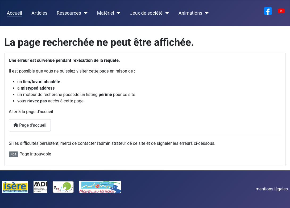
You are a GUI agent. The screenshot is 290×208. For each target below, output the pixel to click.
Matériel (105, 13)
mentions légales (272, 188)
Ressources (69, 13)
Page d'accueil (29, 125)
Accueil (14, 13)
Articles (39, 13)
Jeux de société (146, 13)
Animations (190, 13)
